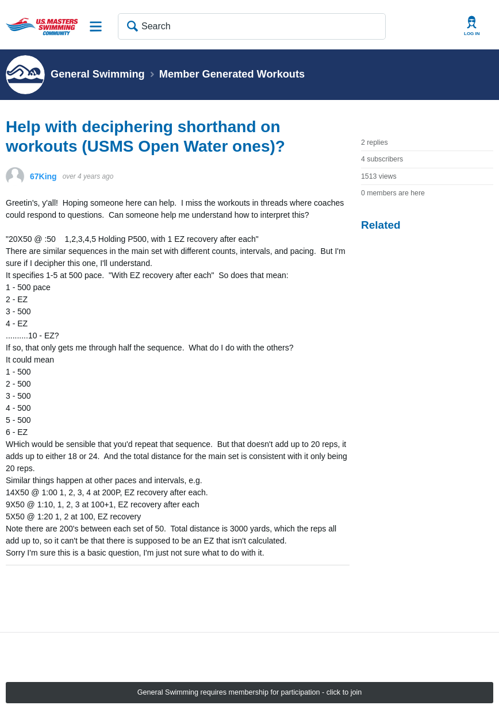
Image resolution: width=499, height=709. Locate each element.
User (472, 26)
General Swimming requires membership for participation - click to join (249, 692)
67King (43, 176)
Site (96, 26)
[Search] (251, 26)
